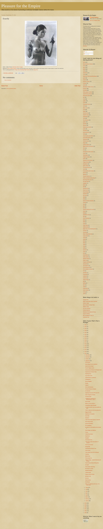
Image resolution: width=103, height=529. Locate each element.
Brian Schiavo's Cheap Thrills (89, 304)
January (87, 500)
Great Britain (85, 255)
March (86, 496)
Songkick (87, 437)
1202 (84, 102)
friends (84, 211)
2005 (85, 512)
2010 (85, 503)
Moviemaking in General (88, 64)
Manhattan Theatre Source (88, 86)
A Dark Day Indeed (89, 434)
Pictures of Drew (86, 81)
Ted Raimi (85, 130)
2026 (85, 324)
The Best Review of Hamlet (90, 389)
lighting (84, 283)
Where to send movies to (90, 403)
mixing (84, 237)
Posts (85, 51)
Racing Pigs (87, 446)
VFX (84, 270)
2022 (85, 332)
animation (85, 272)
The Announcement (89, 444)
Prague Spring (86, 162)
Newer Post (4, 85)
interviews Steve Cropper (17, 66)
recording (85, 90)
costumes (85, 277)
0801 (84, 67)
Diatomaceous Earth (87, 127)
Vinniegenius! (88, 379)
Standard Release (88, 470)
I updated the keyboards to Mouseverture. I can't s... (90, 399)
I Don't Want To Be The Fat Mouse (92, 452)
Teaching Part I (88, 373)
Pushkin (84, 83)
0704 (84, 109)
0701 (84, 65)
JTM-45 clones (86, 141)
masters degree (86, 144)
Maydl (84, 142)
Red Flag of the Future (87, 179)
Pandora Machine (86, 176)
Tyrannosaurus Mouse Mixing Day (92, 462)
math (84, 286)
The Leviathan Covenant (88, 269)
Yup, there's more (88, 375)
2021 (85, 334)
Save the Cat (85, 113)
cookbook (85, 276)
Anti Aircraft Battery (89, 423)
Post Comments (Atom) (11, 88)
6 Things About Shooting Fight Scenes (22, 69)
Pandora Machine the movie (88, 209)
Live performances (86, 167)
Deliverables (85, 155)
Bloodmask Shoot (86, 95)
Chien (84, 251)
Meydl (84, 111)
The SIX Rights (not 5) (89, 367)
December (87, 354)
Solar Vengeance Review (90, 394)
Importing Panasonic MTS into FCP (92, 392)
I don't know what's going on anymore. (92, 419)
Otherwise (85, 72)
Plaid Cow (85, 260)
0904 (84, 62)
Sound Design (86, 191)
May (86, 493)
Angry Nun (36, 69)
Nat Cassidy (87, 401)
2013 (85, 349)
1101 (84, 74)
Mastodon (85, 46)
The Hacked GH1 (88, 439)
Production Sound (86, 104)
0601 (84, 220)
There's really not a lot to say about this (93, 410)
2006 (85, 510)
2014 (85, 347)
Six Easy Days (86, 181)
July (86, 489)
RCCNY (84, 172)
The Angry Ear (86, 265)
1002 (84, 71)
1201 (84, 85)
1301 (84, 106)
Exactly (86, 383)
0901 (84, 241)
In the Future (87, 450)
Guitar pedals (85, 256)
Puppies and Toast (86, 262)
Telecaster (85, 263)
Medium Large (86, 303)
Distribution (85, 116)
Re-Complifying (88, 425)
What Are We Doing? (89, 366)
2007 (85, 508)
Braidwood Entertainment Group (89, 311)
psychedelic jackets (87, 137)
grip (84, 281)
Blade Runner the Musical (88, 146)
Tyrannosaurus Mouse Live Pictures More (93, 369)
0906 (84, 213)
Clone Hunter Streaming (90, 466)
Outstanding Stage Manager (90, 405)
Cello (84, 223)
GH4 (84, 253)
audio (84, 128)
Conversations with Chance (88, 170)
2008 (85, 506)
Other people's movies (87, 92)
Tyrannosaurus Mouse (87, 93)
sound (84, 169)
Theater (84, 79)
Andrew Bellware (94, 17)
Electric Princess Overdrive (88, 200)
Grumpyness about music (88, 151)
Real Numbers (88, 480)
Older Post (77, 85)
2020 (85, 336)
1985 (84, 248)
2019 (85, 338)
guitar (84, 77)
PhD (84, 148)
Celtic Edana (85, 225)
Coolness (87, 454)
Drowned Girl (85, 188)
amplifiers (85, 183)
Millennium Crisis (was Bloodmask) (90, 76)
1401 (84, 118)
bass (84, 204)
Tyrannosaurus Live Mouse (90, 377)
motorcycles (85, 288)
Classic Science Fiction (89, 474)
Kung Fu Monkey (86, 313)
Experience (87, 436)
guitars (84, 121)
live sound (85, 195)
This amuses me (88, 458)
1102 (84, 99)
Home (41, 85)
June (86, 491)
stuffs (84, 293)
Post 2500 (87, 415)
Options (86, 385)
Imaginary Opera (86, 156)
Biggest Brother (88, 412)
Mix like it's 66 (88, 476)
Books (84, 184)
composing (85, 274)
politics (84, 100)
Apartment (85, 139)
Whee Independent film (87, 234)
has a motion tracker (12, 68)
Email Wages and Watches (90, 430)
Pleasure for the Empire (20, 6)
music (84, 153)
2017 (85, 341)
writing (84, 239)
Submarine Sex (86, 317)
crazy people (85, 235)
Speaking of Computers (90, 413)
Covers (86, 432)
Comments (86, 54)
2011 (85, 353)
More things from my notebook (91, 364)
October (87, 358)
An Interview (87, 390)
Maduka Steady (86, 258)
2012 (85, 351)
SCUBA (84, 123)
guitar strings (85, 165)
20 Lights (87, 464)
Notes (84, 158)
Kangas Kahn (85, 299)
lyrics (84, 284)
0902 (84, 242)
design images (86, 279)
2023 (85, 330)
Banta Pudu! (87, 456)
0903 (84, 197)
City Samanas (86, 120)
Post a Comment (8, 80)
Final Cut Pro (85, 190)
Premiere (85, 230)
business (85, 88)
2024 (85, 328)
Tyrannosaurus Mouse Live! (90, 448)
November (87, 356)
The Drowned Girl (86, 267)
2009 (85, 505)
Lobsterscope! (88, 472)
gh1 (84, 97)
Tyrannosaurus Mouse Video (91, 371)
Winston (84, 125)
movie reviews (86, 290)
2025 (85, 326)
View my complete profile (95, 20)
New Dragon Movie (89, 421)
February (87, 498)
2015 (85, 345)
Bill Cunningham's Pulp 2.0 (88, 315)
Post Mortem (87, 362)
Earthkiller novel (86, 214)
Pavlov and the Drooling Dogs (89, 177)
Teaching (85, 232)
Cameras (85, 249)
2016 (85, 343)
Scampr (84, 202)
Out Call (87, 478)
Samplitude (85, 163)
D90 (84, 186)
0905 (84, 221)
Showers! (87, 417)
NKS (84, 216)
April (86, 495)
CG (83, 149)
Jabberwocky (85, 226)
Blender (84, 174)
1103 (84, 246)
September (87, 360)
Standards (85, 193)
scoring (84, 291)
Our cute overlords (86, 308)
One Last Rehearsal (89, 387)
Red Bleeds (87, 481)
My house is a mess (89, 468)
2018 (85, 340)
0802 (84, 69)
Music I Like (85, 107)
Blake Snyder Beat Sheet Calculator (90, 301)
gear (84, 205)
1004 (84, 134)
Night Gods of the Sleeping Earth (89, 228)
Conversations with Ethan (88, 135)
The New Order (88, 396)
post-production (86, 132)
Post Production (86, 218)
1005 (84, 244)
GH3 (84, 207)
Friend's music (86, 114)
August (87, 487)
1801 (84, 198)
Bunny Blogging (88, 381)
